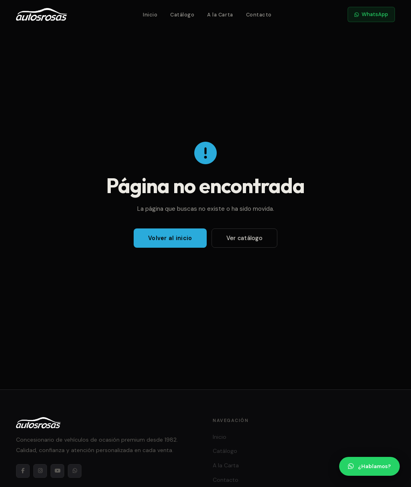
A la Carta (220, 14)
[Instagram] (40, 471)
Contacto (259, 14)
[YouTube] (57, 471)
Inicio (150, 14)
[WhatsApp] (74, 471)
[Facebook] (23, 471)
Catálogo (182, 14)
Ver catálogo (244, 238)
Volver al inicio (170, 238)
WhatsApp (371, 14)
